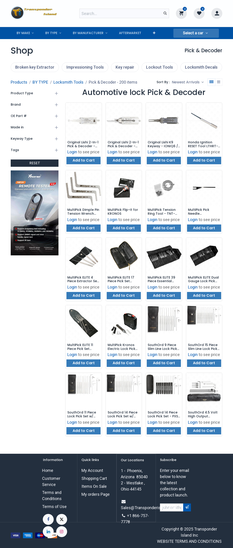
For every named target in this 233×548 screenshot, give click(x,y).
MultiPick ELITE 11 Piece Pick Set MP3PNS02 (80, 347)
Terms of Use (54, 506)
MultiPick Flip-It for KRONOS (123, 212)
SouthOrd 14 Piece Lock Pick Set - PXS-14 (164, 414)
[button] (196, 33)
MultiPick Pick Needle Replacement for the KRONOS (202, 212)
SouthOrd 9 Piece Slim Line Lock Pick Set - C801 (162, 347)
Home (47, 470)
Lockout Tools (159, 67)
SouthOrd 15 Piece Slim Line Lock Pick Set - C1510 (203, 347)
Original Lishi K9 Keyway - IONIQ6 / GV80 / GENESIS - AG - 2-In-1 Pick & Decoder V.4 (163, 144)
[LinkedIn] (48, 531)
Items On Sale (94, 486)
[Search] (165, 13)
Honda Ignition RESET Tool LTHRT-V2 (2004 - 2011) (203, 144)
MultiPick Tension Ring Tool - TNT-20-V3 (162, 212)
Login (72, 152)
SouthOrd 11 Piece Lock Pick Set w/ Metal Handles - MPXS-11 (81, 414)
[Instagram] (61, 531)
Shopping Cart (94, 478)
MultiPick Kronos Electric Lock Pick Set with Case (121, 347)
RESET (34, 163)
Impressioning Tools (85, 67)
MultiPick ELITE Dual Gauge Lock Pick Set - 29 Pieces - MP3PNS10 (203, 279)
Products (19, 82)
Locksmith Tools (68, 82)
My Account (92, 470)
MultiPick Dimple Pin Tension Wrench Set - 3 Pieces (83, 212)
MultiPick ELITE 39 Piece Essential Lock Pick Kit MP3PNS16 (161, 279)
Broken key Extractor (34, 67)
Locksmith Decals (201, 67)
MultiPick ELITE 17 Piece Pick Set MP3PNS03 (121, 279)
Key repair (125, 67)
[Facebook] (48, 519)
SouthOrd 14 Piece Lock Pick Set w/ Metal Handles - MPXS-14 (122, 414)
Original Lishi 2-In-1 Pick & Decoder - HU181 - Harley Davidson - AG (83, 144)
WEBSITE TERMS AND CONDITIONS (189, 541)
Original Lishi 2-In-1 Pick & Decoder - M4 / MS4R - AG (123, 144)
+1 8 (131, 515)
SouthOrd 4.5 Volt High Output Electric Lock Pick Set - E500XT (203, 414)
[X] (61, 519)
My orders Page (95, 494)
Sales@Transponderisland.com (149, 507)
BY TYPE (40, 82)
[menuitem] (25, 33)
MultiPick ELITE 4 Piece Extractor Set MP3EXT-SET (82, 279)
